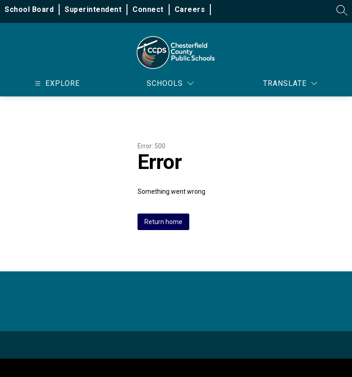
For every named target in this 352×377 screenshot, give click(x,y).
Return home (163, 221)
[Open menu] (56, 83)
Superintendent (93, 9)
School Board (29, 9)
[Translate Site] (290, 83)
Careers (190, 9)
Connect (148, 9)
